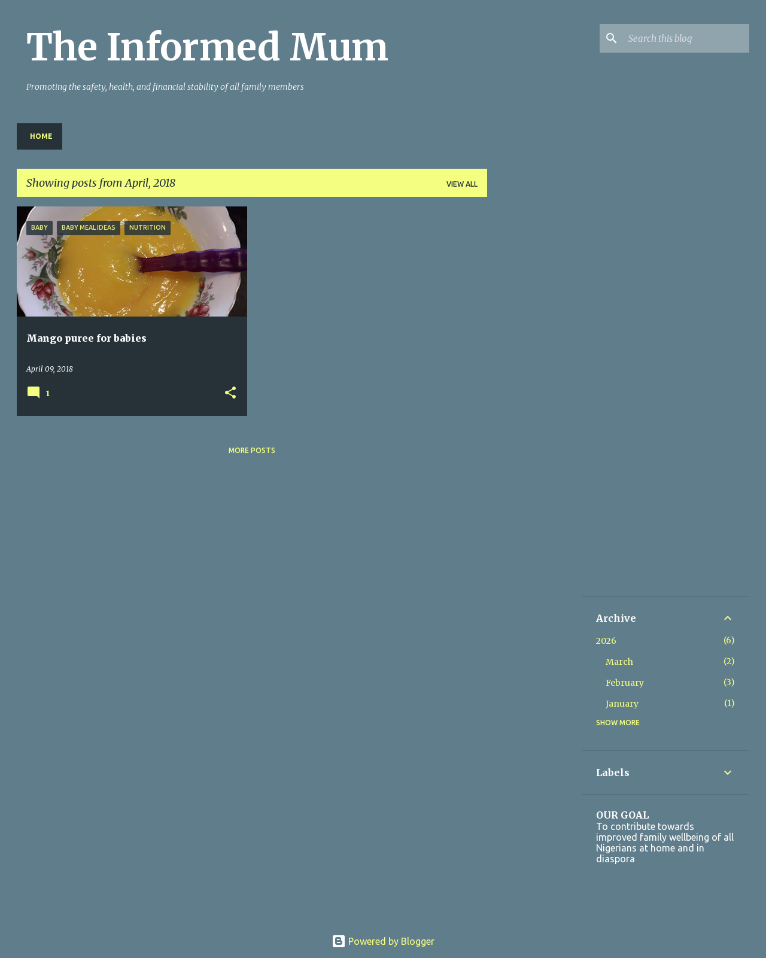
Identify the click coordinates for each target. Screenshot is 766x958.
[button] (230, 393)
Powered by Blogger (383, 941)
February (625, 682)
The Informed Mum (207, 47)
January (622, 703)
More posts (252, 450)
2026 (606, 640)
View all (462, 184)
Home (41, 136)
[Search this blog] (686, 38)
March (619, 661)
